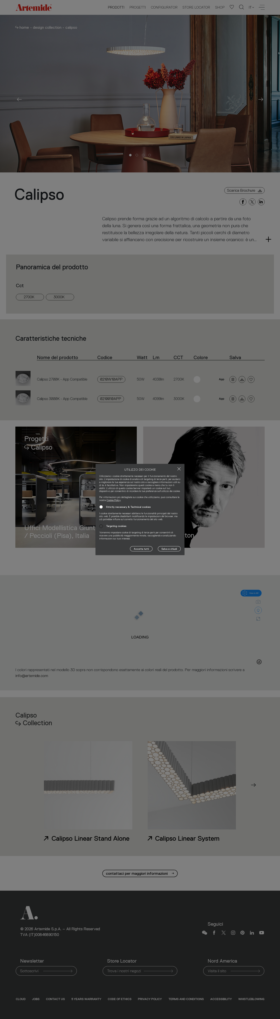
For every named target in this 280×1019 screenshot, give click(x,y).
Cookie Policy (114, 500)
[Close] (179, 469)
